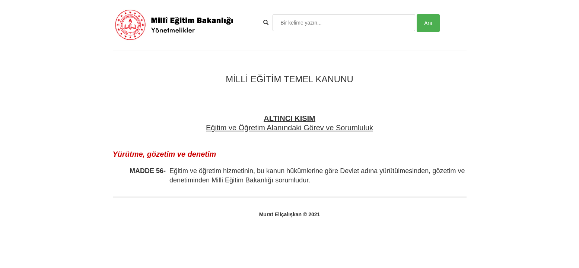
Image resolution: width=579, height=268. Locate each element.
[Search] (344, 22)
